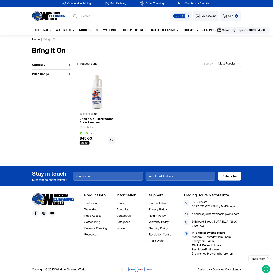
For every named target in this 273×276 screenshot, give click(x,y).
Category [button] (38, 64)
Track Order (156, 240)
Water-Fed (91, 209)
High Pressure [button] (133, 30)
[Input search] (117, 16)
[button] (206, 16)
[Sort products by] (228, 63)
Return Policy (157, 215)
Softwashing (92, 222)
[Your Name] (108, 176)
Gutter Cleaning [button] (163, 30)
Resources (91, 234)
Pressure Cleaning (95, 228)
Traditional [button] (40, 30)
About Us (122, 209)
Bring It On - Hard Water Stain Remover (96, 120)
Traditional (90, 203)
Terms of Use (157, 203)
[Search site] (75, 16)
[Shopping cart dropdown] (230, 16)
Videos (120, 228)
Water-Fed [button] (63, 30)
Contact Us (123, 215)
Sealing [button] (208, 30)
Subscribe (230, 176)
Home (120, 203)
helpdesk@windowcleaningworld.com (215, 214)
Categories (123, 222)
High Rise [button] (188, 30)
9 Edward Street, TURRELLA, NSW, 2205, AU (214, 223)
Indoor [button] (84, 30)
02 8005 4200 (201, 202)
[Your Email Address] (181, 176)
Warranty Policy (159, 222)
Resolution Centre (160, 234)
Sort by (208, 63)
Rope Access (92, 215)
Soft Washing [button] (106, 30)
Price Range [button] (40, 74)
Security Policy (158, 228)
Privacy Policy (158, 209)
